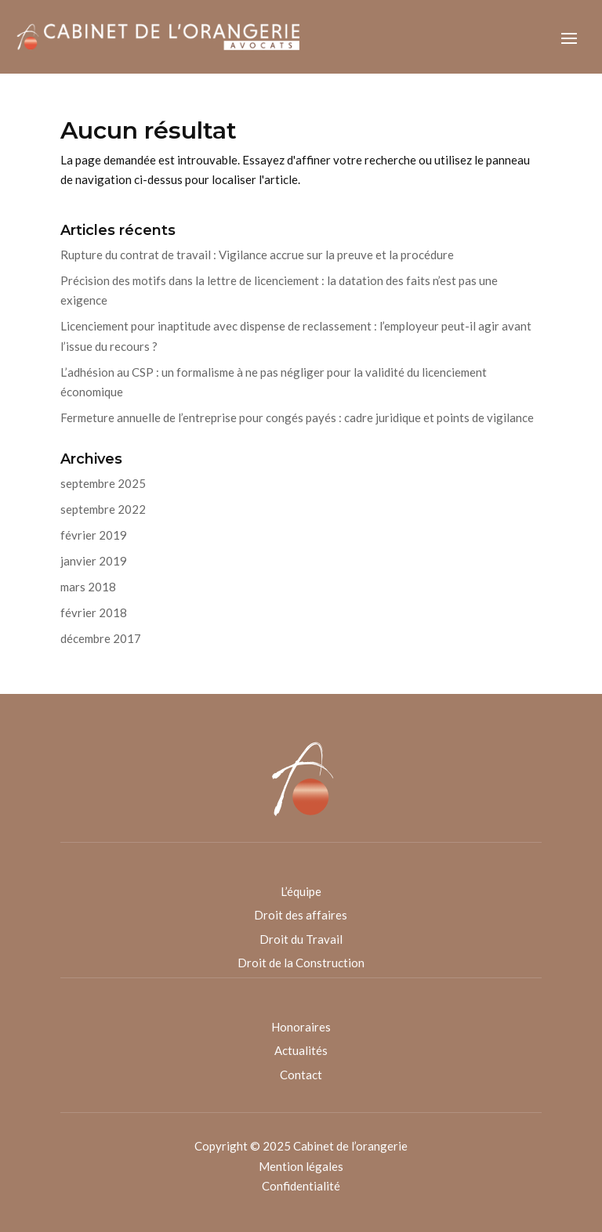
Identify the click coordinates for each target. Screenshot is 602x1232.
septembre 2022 (103, 509)
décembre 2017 (100, 638)
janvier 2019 (93, 561)
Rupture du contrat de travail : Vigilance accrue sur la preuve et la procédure (257, 254)
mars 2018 (88, 587)
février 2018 (93, 612)
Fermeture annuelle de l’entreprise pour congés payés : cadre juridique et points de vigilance (297, 417)
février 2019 (93, 535)
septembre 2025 (103, 483)
